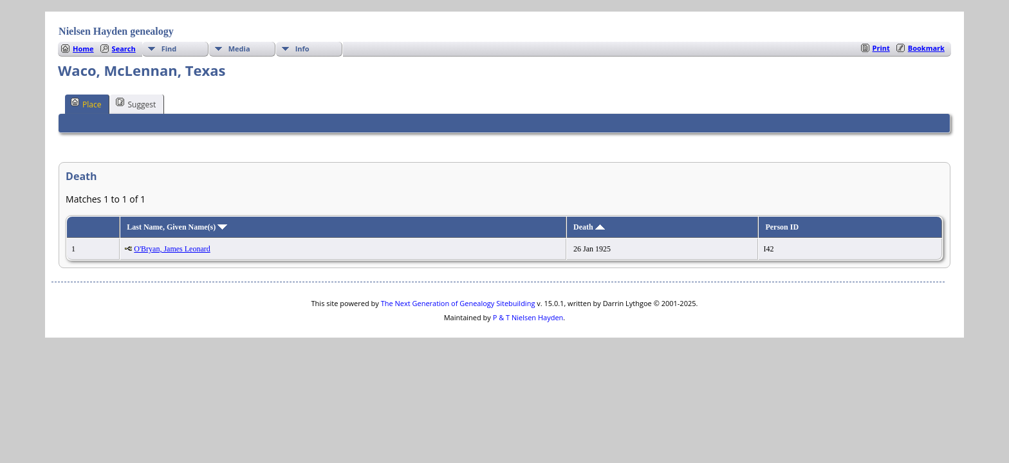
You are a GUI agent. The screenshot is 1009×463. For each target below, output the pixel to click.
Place (86, 103)
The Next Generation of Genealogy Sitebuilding (458, 303)
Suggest (136, 103)
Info (302, 48)
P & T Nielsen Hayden (528, 317)
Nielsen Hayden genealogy (116, 31)
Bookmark (926, 48)
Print (881, 48)
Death (589, 227)
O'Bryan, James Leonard (172, 248)
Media (239, 48)
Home (83, 48)
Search (124, 48)
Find (169, 48)
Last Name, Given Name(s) (177, 227)
